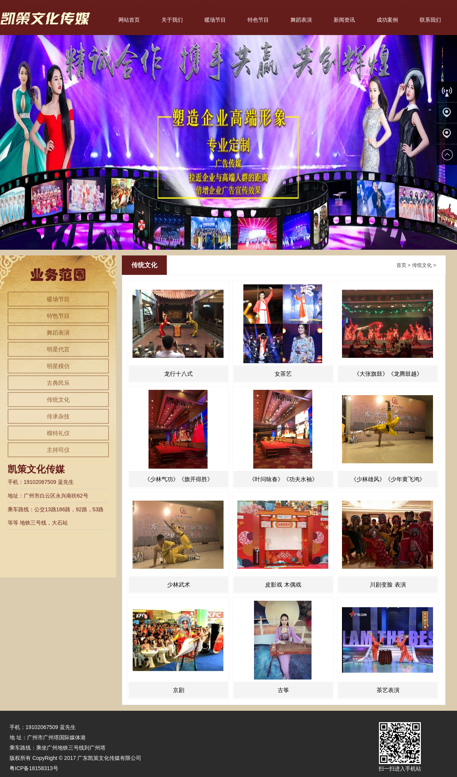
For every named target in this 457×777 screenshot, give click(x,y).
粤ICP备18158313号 (34, 768)
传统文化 (422, 265)
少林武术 (178, 584)
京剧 (178, 690)
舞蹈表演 (301, 20)
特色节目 (258, 20)
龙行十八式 (178, 373)
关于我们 (172, 20)
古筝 (283, 690)
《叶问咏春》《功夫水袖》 (283, 479)
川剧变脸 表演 (388, 584)
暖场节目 (215, 20)
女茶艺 (283, 373)
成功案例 (387, 20)
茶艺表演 (388, 690)
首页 (401, 265)
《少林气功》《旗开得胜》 (178, 479)
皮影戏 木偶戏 (283, 584)
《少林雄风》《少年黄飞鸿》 (388, 479)
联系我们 (430, 20)
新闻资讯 (344, 20)
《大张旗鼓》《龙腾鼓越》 (388, 373)
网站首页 (129, 20)
